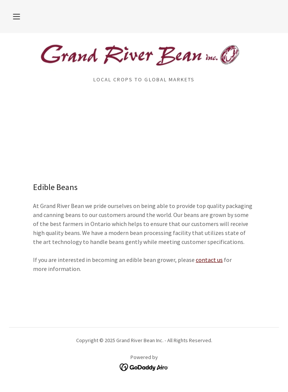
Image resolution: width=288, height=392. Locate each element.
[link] (144, 57)
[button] (16, 16)
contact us (209, 259)
